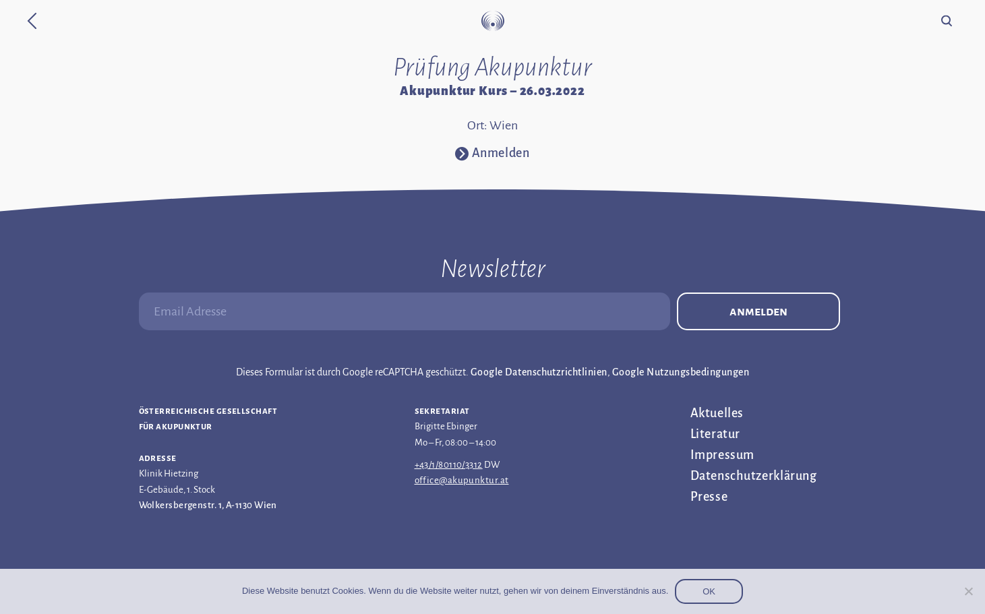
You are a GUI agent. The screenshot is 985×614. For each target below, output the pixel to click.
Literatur (715, 434)
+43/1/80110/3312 (449, 465)
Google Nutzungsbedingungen (680, 372)
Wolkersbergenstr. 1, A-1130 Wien (208, 505)
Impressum (722, 455)
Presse (709, 496)
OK (709, 591)
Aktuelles (717, 413)
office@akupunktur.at (462, 480)
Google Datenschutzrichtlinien (539, 372)
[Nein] (968, 591)
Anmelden (758, 311)
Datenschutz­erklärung (753, 476)
